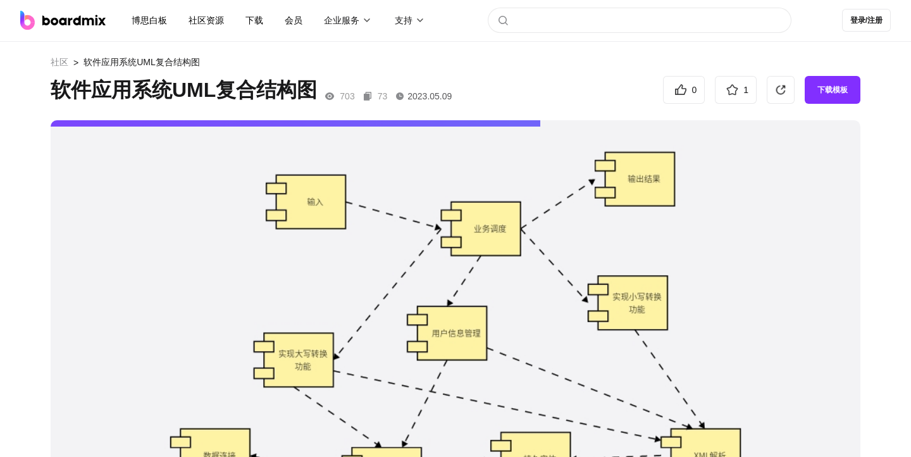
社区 (59, 62)
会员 (293, 20)
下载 (254, 20)
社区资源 (206, 20)
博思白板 (149, 20)
